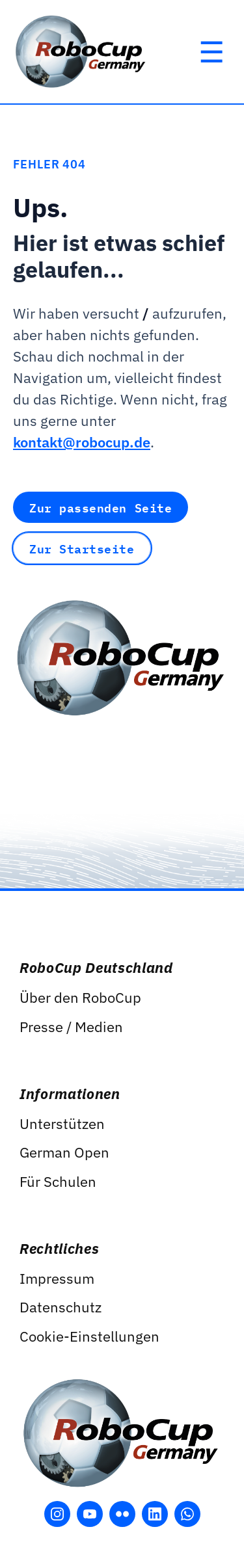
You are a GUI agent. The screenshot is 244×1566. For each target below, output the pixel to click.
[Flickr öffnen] (122, 1514)
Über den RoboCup (80, 997)
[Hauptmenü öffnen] (211, 52)
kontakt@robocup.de (81, 441)
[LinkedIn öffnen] (155, 1514)
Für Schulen (58, 1181)
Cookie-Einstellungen (89, 1336)
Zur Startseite (82, 548)
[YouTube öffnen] (90, 1514)
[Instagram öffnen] (57, 1514)
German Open (64, 1152)
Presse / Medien (71, 1026)
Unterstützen (62, 1123)
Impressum (57, 1278)
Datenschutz (61, 1306)
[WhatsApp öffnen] (187, 1514)
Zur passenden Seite (100, 507)
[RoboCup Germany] (81, 51)
